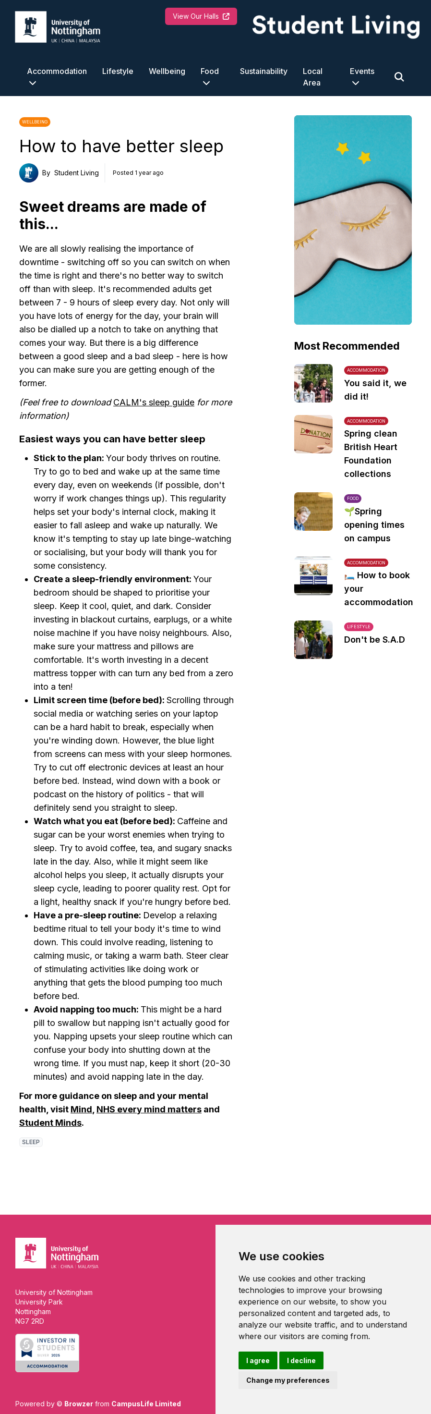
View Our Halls (201, 16)
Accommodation (57, 71)
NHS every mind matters (149, 1109)
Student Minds (50, 1123)
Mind (81, 1109)
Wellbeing (167, 71)
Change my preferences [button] (288, 1380)
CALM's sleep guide (153, 402)
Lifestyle (117, 71)
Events (362, 71)
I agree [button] (258, 1360)
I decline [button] (301, 1360)
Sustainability (263, 71)
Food (210, 71)
